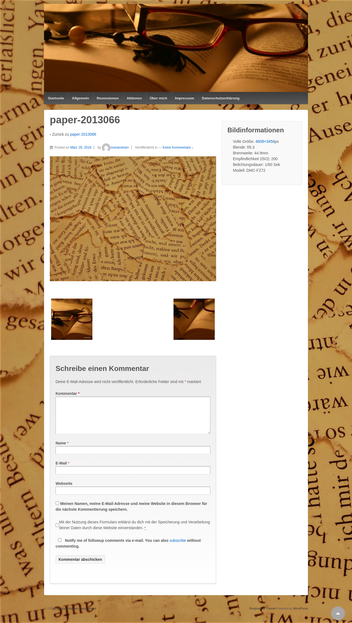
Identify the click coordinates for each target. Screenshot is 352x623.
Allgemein (80, 98)
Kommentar (67, 393)
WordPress (300, 615)
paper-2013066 (83, 134)
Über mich (158, 98)
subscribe (178, 547)
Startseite (56, 98)
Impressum (184, 98)
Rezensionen (108, 98)
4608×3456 (265, 141)
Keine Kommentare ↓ (178, 147)
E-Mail (61, 470)
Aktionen (134, 98)
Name (61, 449)
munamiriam (115, 147)
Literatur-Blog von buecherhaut (75, 615)
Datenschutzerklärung (221, 98)
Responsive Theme (262, 615)
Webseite (64, 490)
